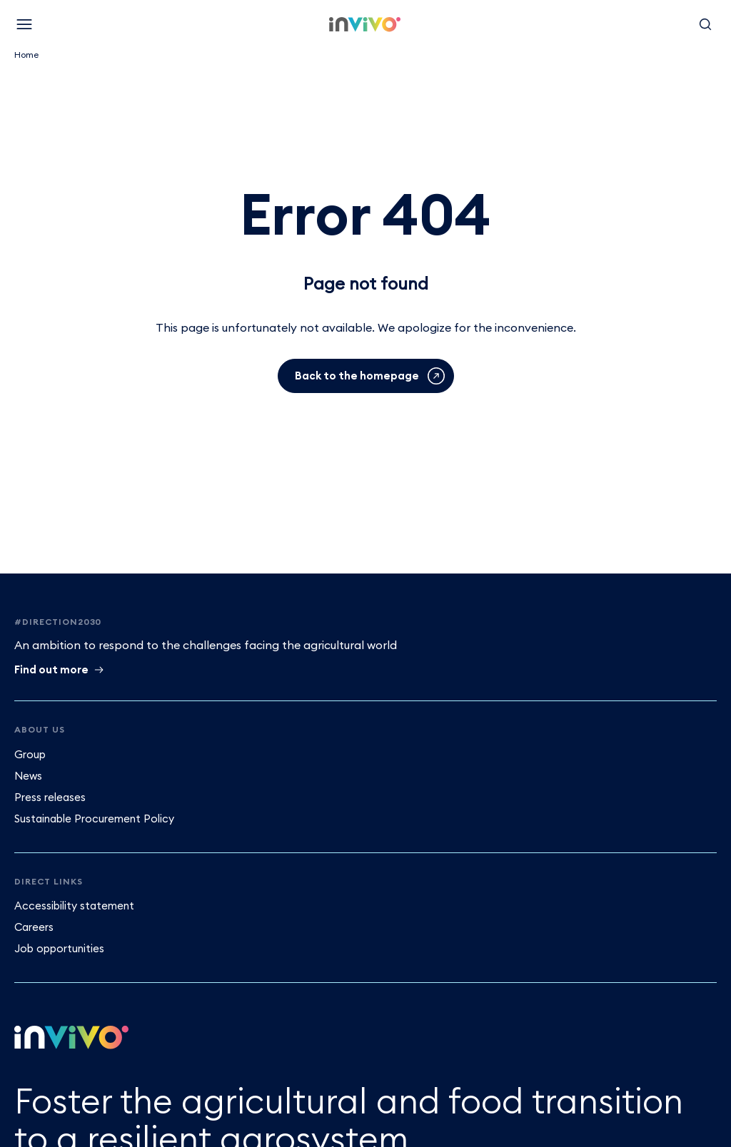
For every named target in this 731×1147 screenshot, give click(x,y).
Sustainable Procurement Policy (94, 818)
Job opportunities (59, 948)
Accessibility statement (74, 905)
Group (30, 754)
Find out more (51, 669)
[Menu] (24, 24)
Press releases (50, 797)
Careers (34, 927)
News (28, 775)
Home (26, 54)
